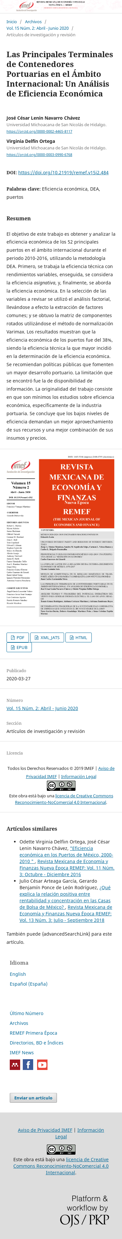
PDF (20, 637)
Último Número (26, 1013)
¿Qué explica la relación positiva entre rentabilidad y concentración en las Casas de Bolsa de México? (65, 897)
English (18, 974)
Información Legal (78, 776)
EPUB (21, 647)
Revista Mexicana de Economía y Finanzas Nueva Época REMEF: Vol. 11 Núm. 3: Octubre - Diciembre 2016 (67, 867)
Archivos (33, 22)
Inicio (12, 22)
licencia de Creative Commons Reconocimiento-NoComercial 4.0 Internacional (61, 1166)
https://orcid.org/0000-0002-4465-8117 (39, 131)
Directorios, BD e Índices (36, 1043)
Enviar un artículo (33, 1098)
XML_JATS (50, 637)
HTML (81, 637)
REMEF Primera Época (33, 1033)
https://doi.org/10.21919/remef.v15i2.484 (63, 172)
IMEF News (22, 1052)
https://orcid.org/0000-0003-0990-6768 (39, 154)
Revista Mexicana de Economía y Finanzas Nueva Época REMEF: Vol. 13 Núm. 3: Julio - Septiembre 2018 (66, 913)
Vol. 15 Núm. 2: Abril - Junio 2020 (38, 28)
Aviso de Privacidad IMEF (45, 1130)
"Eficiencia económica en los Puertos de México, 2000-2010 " (66, 854)
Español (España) (28, 984)
